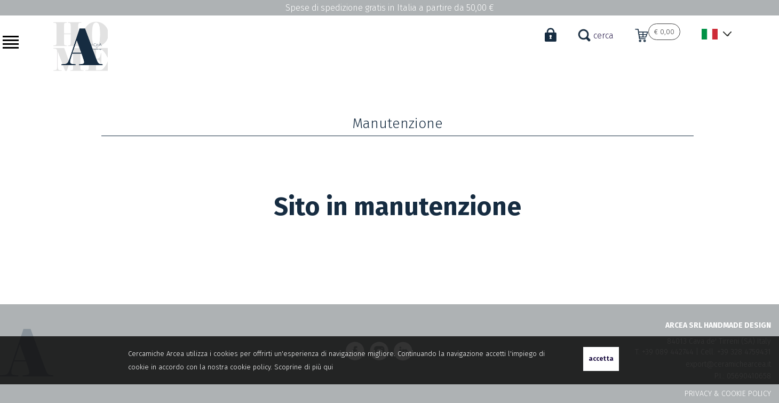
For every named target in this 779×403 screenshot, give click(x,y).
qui (328, 367)
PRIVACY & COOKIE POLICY (728, 393)
